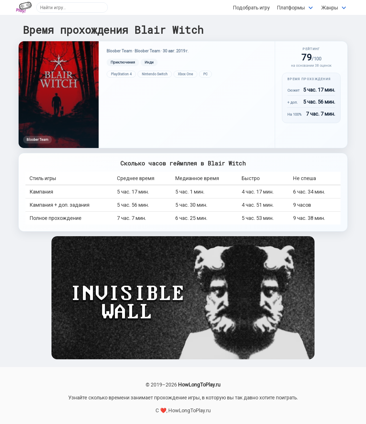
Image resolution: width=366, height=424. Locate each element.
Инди (149, 62)
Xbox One (185, 74)
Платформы (291, 8)
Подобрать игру (251, 8)
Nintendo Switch (155, 74)
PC (205, 74)
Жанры (329, 8)
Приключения (123, 62)
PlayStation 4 (121, 74)
